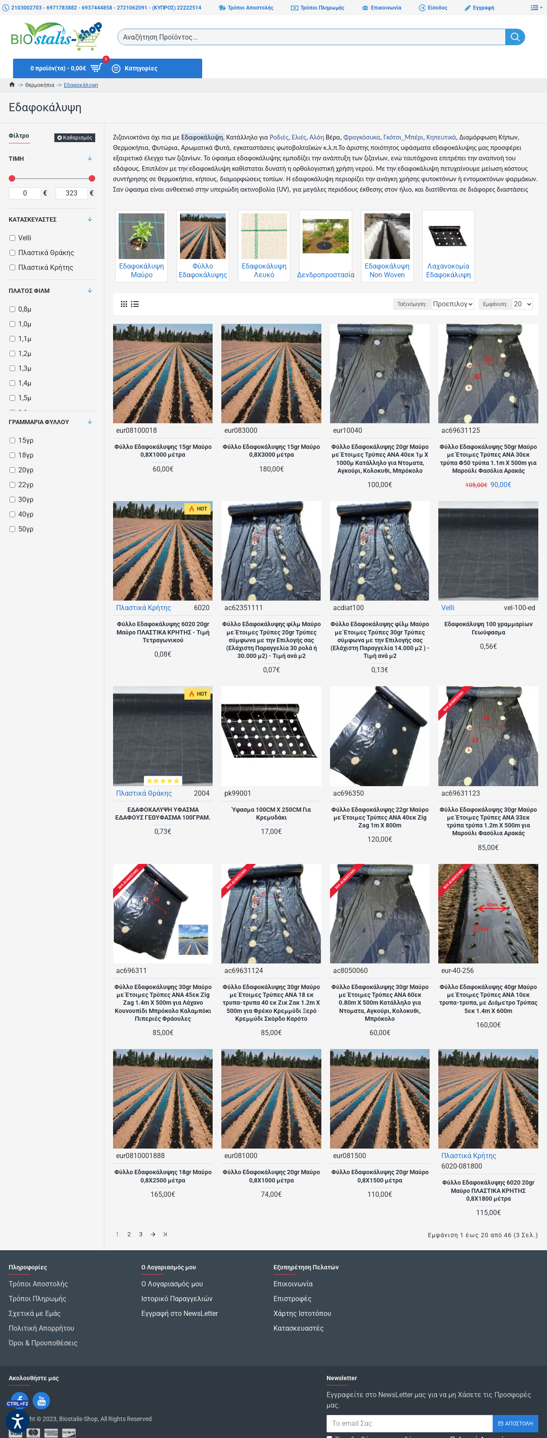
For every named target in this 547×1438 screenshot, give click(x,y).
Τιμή (16, 158)
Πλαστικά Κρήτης (144, 607)
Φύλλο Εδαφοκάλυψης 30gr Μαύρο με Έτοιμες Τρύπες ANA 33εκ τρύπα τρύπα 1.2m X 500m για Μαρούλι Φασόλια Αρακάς (488, 821)
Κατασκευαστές (33, 219)
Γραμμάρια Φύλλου (39, 421)
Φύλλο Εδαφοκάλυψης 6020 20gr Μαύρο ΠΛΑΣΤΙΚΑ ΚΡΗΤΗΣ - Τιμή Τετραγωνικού (163, 631)
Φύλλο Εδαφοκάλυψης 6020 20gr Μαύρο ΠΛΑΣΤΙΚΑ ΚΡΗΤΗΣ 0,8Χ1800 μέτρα (488, 1190)
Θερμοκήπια (39, 85)
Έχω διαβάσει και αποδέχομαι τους (422, 1422)
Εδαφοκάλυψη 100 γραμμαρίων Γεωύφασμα (488, 627)
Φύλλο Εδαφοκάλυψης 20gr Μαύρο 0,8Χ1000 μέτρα (271, 1175)
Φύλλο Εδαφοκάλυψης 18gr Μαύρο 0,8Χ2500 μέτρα (163, 1175)
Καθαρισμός (77, 138)
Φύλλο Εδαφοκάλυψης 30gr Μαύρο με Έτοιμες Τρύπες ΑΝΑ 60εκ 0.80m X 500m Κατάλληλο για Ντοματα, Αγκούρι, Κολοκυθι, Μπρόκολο (380, 1002)
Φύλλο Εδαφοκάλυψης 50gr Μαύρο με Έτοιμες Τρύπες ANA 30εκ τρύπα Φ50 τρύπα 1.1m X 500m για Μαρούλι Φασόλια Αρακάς (488, 458)
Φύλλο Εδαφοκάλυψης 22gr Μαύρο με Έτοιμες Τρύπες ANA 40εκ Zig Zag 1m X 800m (380, 817)
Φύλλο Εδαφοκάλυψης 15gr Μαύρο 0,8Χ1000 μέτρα (163, 450)
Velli (448, 607)
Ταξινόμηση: (384, 304)
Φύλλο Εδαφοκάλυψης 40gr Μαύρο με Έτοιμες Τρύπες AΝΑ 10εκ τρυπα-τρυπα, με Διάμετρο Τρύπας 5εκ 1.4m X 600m (488, 998)
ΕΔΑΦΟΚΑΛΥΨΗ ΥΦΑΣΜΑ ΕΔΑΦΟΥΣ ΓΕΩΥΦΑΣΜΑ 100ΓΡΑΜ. (162, 813)
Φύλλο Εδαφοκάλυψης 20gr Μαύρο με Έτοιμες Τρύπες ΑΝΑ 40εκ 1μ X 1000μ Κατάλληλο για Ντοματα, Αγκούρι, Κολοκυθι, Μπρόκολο (380, 458)
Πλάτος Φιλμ (29, 290)
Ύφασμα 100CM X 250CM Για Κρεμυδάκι (271, 813)
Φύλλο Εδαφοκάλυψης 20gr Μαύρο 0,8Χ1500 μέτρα (380, 1175)
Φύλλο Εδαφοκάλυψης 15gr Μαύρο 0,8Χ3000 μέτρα (271, 450)
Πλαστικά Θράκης (145, 793)
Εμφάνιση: (498, 304)
